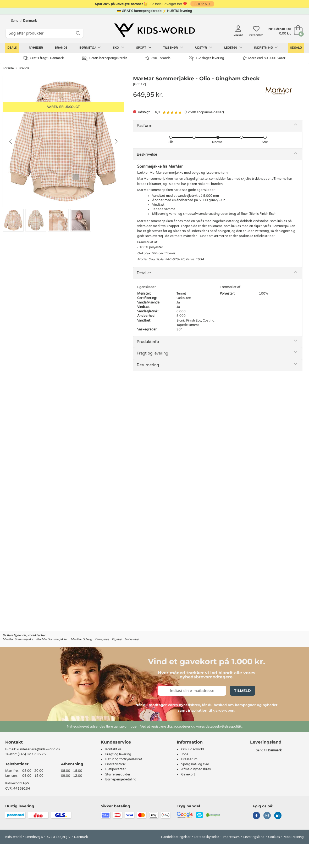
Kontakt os (113, 749)
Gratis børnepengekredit (104, 58)
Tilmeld (242, 690)
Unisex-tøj (132, 639)
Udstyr (203, 47)
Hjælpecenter (115, 769)
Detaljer (144, 273)
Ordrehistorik (115, 764)
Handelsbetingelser (176, 837)
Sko (118, 47)
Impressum (231, 837)
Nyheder (36, 47)
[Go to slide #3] (58, 220)
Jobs (184, 754)
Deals (12, 47)
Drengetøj (102, 639)
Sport (143, 47)
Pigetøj (117, 639)
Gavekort (188, 774)
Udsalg (296, 47)
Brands (61, 47)
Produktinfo (148, 341)
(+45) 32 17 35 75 (32, 754)
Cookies (274, 837)
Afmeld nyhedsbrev (196, 769)
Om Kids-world (192, 749)
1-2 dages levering (206, 58)
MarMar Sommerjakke (18, 639)
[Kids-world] (154, 31)
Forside (8, 68)
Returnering (148, 365)
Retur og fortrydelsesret (123, 759)
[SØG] (78, 33)
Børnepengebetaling (120, 779)
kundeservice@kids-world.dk (38, 749)
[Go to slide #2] (35, 220)
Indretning (266, 47)
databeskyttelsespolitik (224, 726)
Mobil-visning (294, 837)
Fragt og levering (152, 353)
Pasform (144, 125)
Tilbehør (173, 47)
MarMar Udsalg (81, 639)
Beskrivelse (147, 154)
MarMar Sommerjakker (52, 639)
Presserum (189, 759)
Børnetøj (90, 47)
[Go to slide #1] (13, 220)
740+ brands (157, 58)
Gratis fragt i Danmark (44, 58)
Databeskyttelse (206, 837)
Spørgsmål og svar (195, 764)
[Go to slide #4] (80, 220)
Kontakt (14, 742)
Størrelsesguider (117, 774)
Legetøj (233, 47)
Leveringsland (253, 837)
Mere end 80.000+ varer (263, 58)
